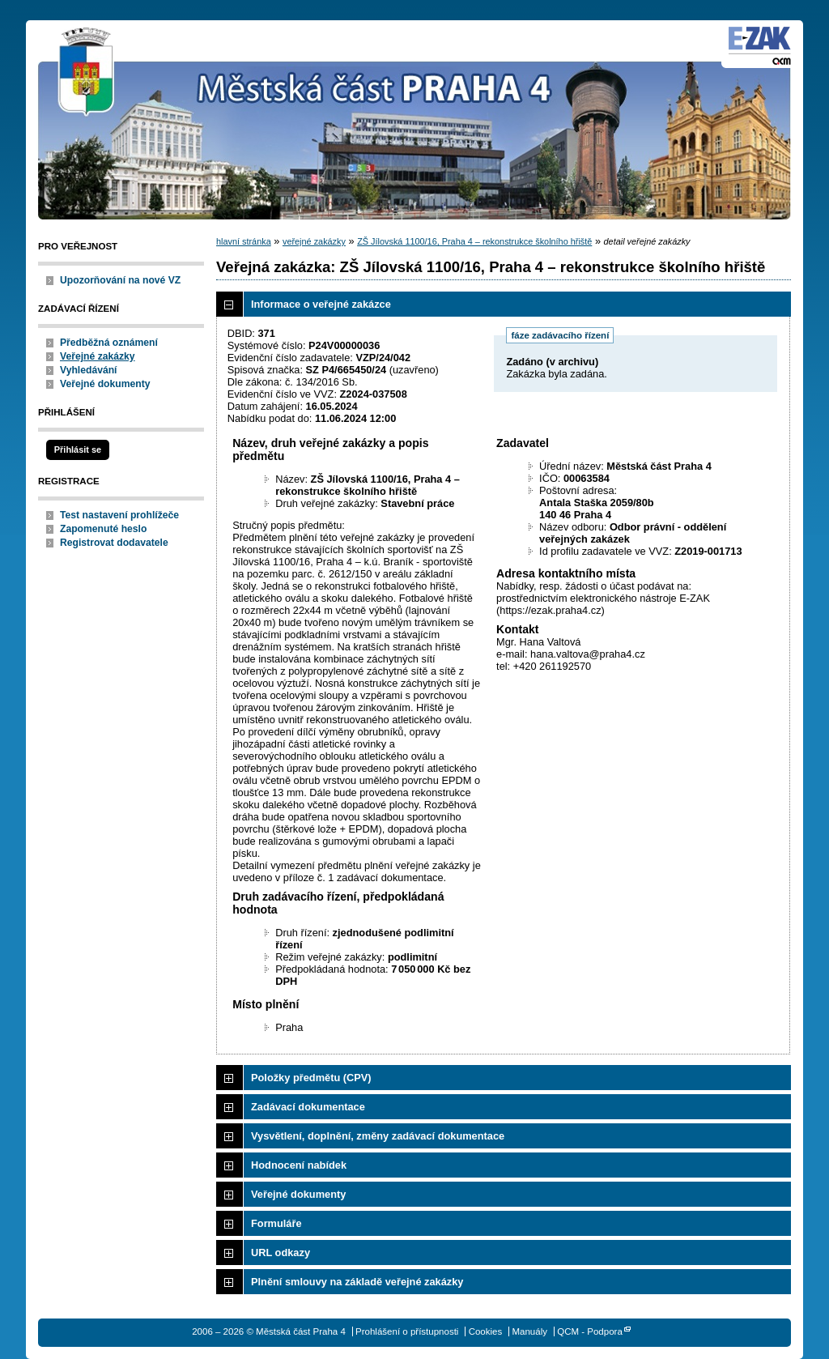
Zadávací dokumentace (308, 1107)
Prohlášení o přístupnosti (406, 1331)
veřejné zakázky (314, 241)
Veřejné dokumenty (105, 384)
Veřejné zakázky (97, 356)
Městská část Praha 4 (86, 73)
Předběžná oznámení (109, 342)
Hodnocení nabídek (298, 1165)
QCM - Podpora (590, 1331)
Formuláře (276, 1223)
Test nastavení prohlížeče (119, 515)
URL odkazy (280, 1252)
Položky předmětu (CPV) (311, 1077)
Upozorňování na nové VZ (120, 280)
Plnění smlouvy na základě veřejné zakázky (357, 1282)
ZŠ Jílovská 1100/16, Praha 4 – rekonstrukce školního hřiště (474, 241)
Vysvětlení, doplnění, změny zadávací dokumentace (377, 1136)
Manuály (529, 1331)
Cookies (486, 1331)
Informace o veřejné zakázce (321, 304)
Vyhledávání (88, 370)
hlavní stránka (243, 241)
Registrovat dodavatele (114, 542)
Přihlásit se (77, 449)
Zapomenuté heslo (103, 529)
